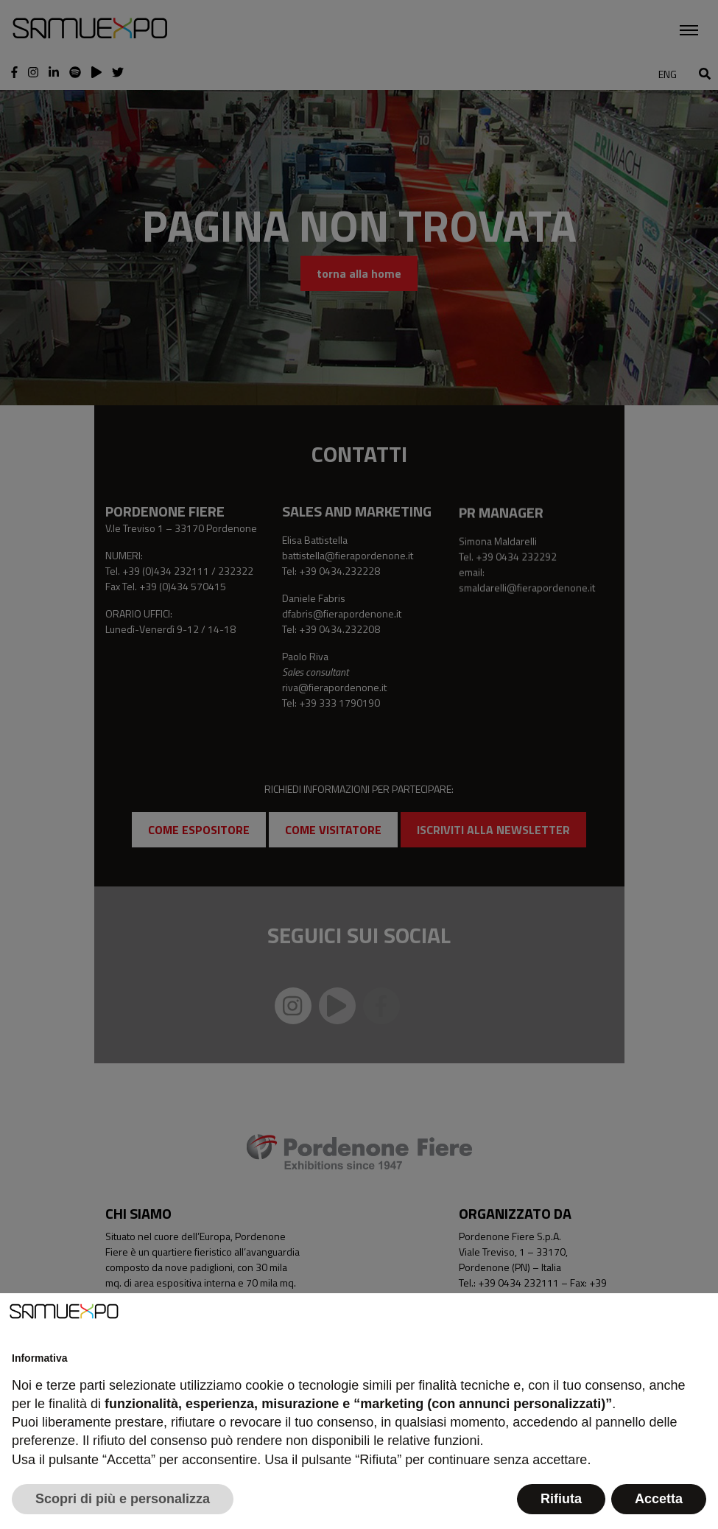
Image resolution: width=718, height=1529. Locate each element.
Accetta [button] (659, 1498)
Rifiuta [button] (561, 1498)
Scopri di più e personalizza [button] (122, 1498)
